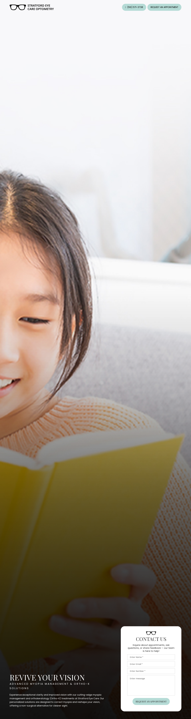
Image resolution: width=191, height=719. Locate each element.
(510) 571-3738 (135, 7)
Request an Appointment (164, 7)
